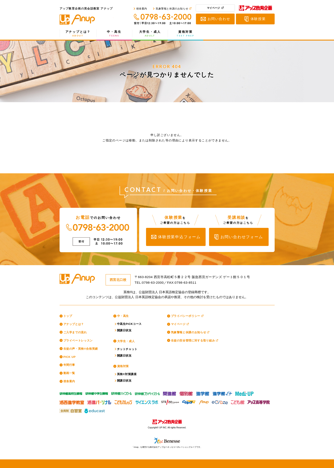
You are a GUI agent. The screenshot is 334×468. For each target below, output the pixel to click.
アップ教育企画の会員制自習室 (70, 410)
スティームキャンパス (170, 401)
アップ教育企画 (255, 8)
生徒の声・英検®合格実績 (80, 348)
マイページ (213, 7)
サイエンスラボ (146, 401)
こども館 (237, 401)
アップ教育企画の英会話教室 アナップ (86, 19)
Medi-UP (244, 392)
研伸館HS (121, 392)
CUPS (188, 401)
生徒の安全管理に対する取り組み (193, 340)
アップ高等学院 (258, 401)
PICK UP (69, 356)
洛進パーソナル (99, 401)
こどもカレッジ (123, 401)
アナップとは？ (78, 33)
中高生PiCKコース (129, 324)
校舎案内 (141, 8)
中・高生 (114, 33)
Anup (204, 401)
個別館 (186, 392)
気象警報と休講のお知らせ (172, 8)
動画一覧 (69, 373)
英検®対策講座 (127, 374)
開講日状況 (124, 330)
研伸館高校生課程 (71, 392)
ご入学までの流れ (75, 332)
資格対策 (185, 33)
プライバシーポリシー (185, 316)
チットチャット (127, 349)
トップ (67, 316)
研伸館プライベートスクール (147, 392)
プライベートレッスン (78, 340)
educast (95, 410)
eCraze (220, 401)
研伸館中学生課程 (96, 392)
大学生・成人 (150, 33)
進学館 (202, 392)
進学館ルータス (222, 392)
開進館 (169, 392)
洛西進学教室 (72, 401)
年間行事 (69, 364)
